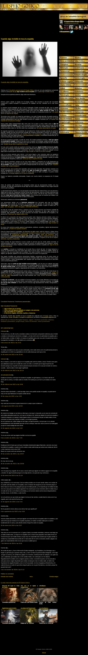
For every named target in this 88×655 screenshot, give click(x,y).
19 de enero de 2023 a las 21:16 (12, 475)
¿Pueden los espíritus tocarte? (17, 228)
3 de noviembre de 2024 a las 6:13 (12, 569)
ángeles (43, 237)
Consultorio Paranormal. (7, 301)
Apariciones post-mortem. (9, 608)
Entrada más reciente (7, 576)
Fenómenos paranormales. (23, 301)
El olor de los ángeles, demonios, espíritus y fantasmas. (20, 313)
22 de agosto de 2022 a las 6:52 (12, 428)
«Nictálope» (42, 585)
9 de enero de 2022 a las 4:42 (11, 342)
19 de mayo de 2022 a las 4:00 (11, 396)
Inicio (31, 576)
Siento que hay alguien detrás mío (17, 214)
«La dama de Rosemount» (28, 608)
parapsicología (20, 321)
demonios (51, 319)
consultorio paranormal (41, 319)
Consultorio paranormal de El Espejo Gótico (21, 90)
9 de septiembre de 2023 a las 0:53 (13, 511)
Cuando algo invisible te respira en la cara (33, 233)
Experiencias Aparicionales (20, 234)
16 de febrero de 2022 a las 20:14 (12, 370)
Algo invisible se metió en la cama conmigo (38, 151)
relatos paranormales (44, 321)
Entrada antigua (53, 576)
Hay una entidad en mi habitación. (13, 311)
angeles (31, 319)
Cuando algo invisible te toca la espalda (17, 39)
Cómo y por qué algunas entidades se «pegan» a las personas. (22, 310)
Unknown (3, 331)
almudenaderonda (6, 375)
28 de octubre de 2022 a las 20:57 (12, 454)
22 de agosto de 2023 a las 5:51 (12, 501)
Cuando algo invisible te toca (45, 91)
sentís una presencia (47, 234)
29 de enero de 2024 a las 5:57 (11, 525)
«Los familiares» (43, 608)
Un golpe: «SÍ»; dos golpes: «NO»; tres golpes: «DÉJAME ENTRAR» (29, 206)
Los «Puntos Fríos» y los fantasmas (30, 134)
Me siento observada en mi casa (46, 128)
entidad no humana (18, 221)
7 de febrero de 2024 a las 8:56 (11, 543)
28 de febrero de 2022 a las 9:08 (12, 384)
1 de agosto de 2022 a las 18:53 (12, 406)
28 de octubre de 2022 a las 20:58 (12, 463)
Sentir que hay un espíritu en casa (32, 158)
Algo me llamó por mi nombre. (12, 308)
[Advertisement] (15, 25)
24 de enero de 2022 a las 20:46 (12, 354)
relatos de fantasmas (31, 321)
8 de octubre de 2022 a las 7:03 (11, 438)
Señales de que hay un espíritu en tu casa (15, 144)
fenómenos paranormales (8, 321)
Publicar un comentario (7, 574)
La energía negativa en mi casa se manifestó (20, 173)
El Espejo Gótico (48, 316)
